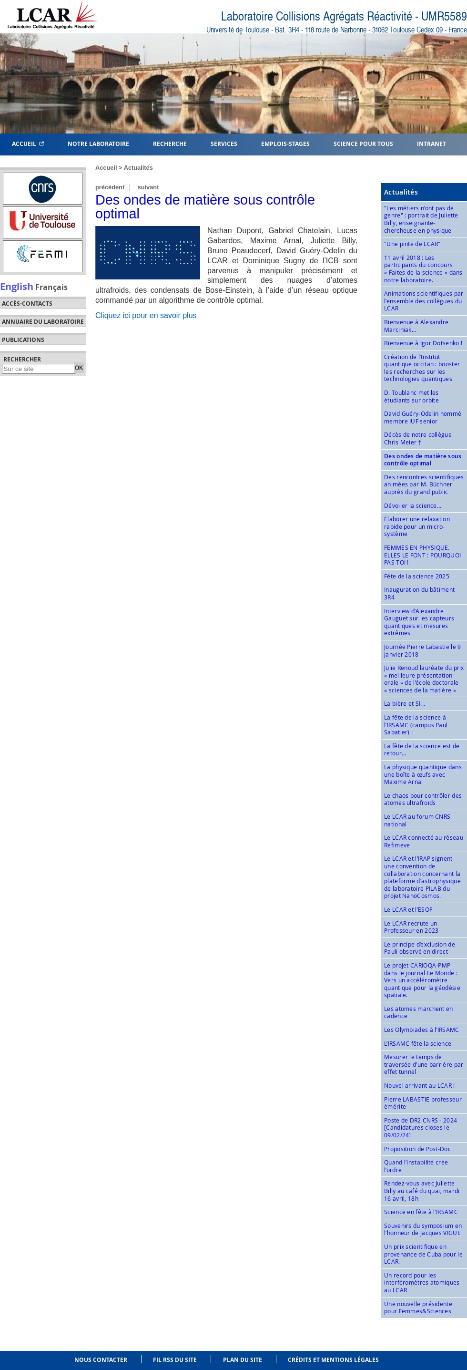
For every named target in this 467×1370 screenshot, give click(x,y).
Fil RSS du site (175, 1360)
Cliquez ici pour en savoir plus (146, 315)
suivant (148, 187)
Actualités (138, 167)
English (16, 286)
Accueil (28, 143)
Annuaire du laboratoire (43, 322)
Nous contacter (100, 1360)
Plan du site (242, 1360)
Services (224, 143)
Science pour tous (363, 143)
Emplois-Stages (285, 143)
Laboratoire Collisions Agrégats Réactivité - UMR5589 (344, 16)
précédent (109, 187)
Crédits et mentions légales (333, 1360)
